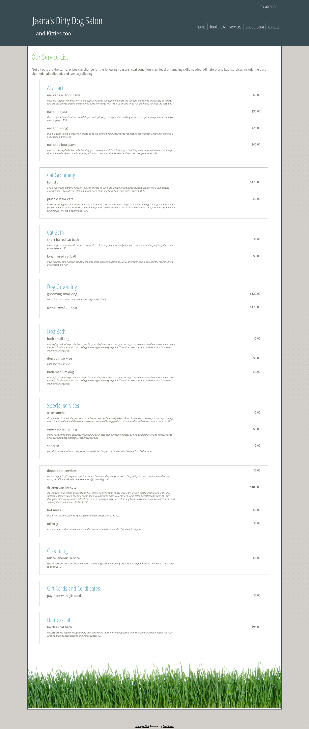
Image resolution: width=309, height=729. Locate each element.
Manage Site (142, 726)
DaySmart (168, 726)
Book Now (217, 26)
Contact (273, 26)
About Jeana (255, 26)
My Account (268, 6)
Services (235, 26)
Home (201, 26)
